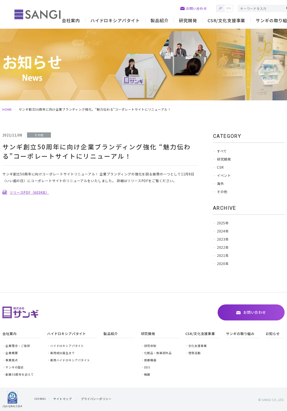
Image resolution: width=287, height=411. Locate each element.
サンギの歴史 (15, 367)
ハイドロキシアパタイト (67, 346)
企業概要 (12, 353)
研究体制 (150, 346)
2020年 (223, 263)
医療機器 (150, 360)
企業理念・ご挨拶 (18, 346)
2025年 (223, 223)
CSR (220, 167)
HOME (7, 109)
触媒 (147, 374)
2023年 (223, 239)
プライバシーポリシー (96, 399)
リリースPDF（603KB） (29, 192)
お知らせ (273, 333)
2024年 (223, 231)
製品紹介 (159, 20)
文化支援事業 (197, 346)
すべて (222, 151)
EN (228, 8)
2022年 (223, 247)
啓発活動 (194, 353)
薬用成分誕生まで (62, 353)
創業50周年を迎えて (19, 374)
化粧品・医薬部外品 (158, 353)
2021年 (223, 255)
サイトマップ (62, 399)
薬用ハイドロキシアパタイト (70, 360)
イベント (224, 175)
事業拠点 (12, 360)
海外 (220, 183)
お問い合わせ (196, 8)
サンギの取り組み (240, 333)
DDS (147, 367)
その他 (222, 191)
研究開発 (224, 159)
